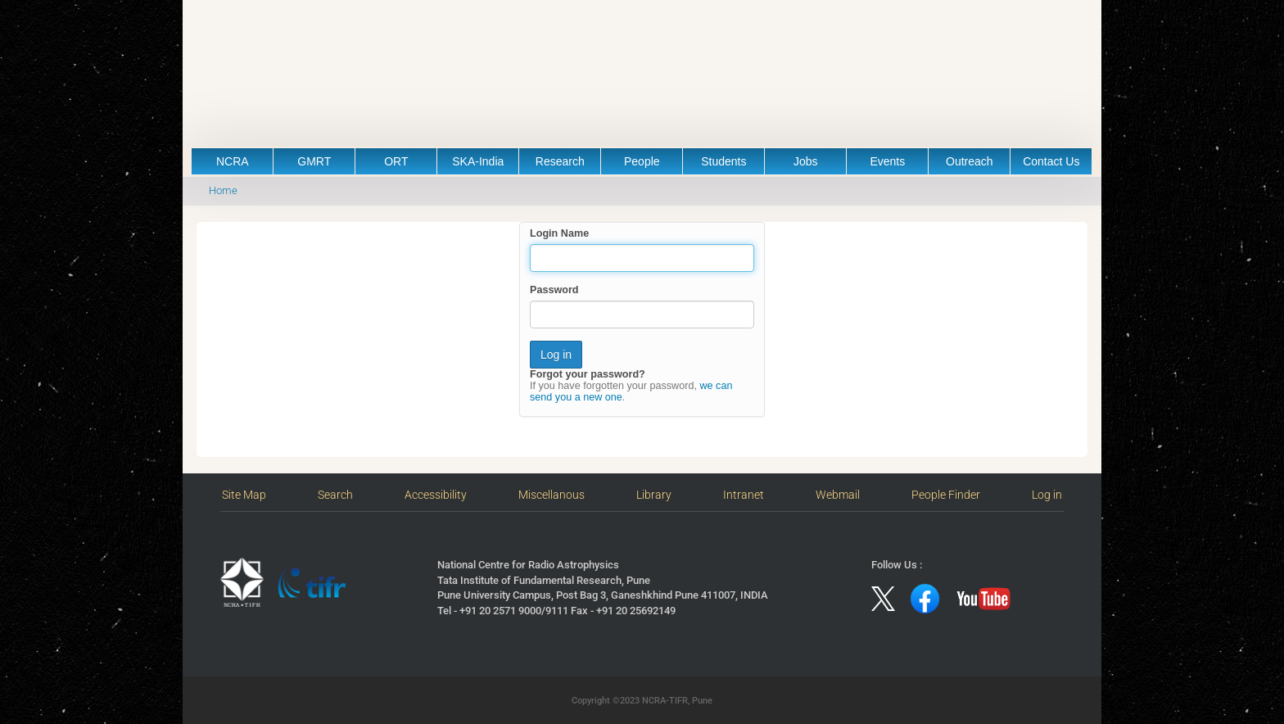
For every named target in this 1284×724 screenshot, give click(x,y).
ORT (396, 161)
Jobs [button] (805, 161)
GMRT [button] (314, 161)
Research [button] (560, 161)
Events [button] (887, 161)
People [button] (642, 161)
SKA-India (478, 161)
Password (554, 290)
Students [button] (723, 161)
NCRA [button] (232, 161)
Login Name (559, 233)
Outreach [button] (969, 161)
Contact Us (1051, 161)
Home (223, 190)
